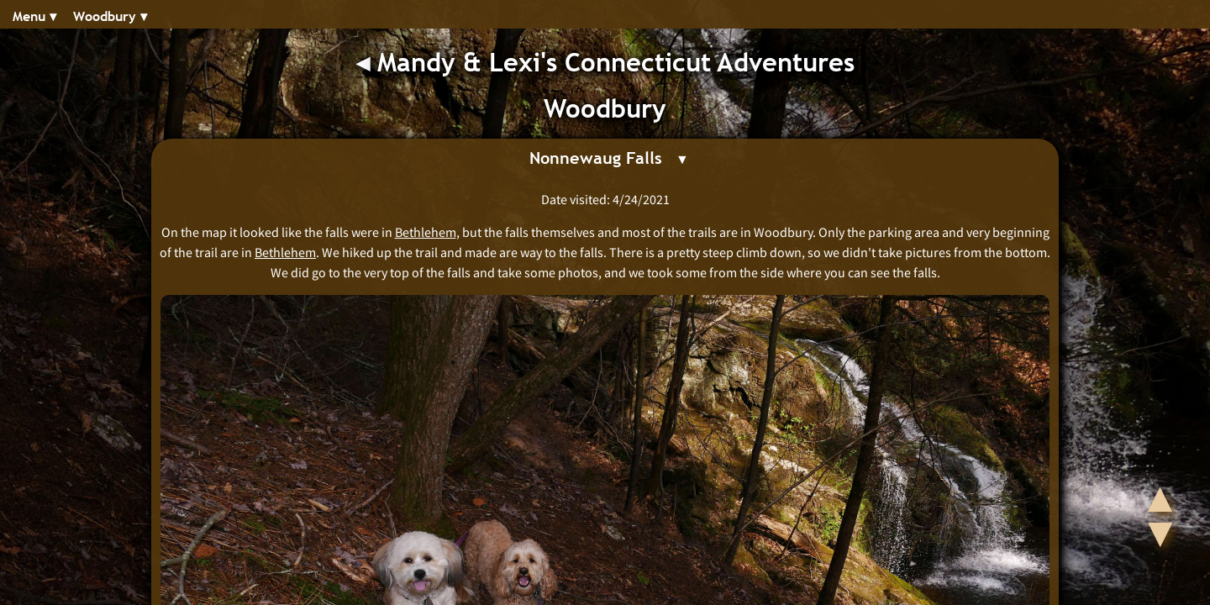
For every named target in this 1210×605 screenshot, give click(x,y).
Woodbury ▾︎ (110, 16)
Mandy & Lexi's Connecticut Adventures (616, 62)
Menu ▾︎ (34, 16)
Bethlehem (425, 232)
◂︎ (366, 62)
